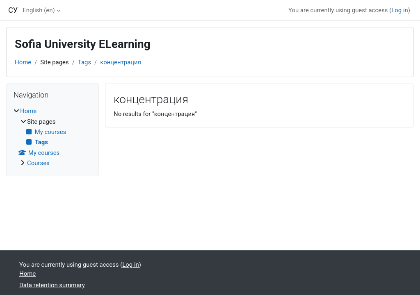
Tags (84, 62)
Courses (38, 163)
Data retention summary (52, 285)
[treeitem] (52, 137)
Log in (399, 10)
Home (23, 62)
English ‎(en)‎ (39, 10)
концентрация (120, 62)
